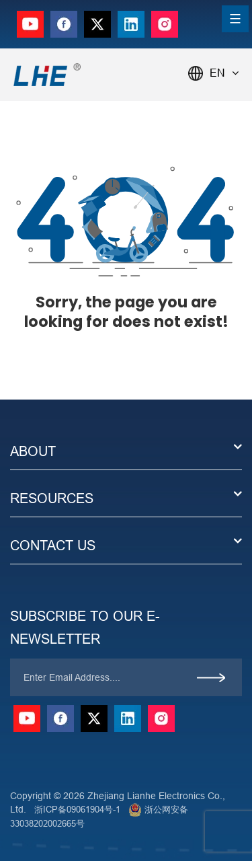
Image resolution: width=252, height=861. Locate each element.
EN (224, 73)
